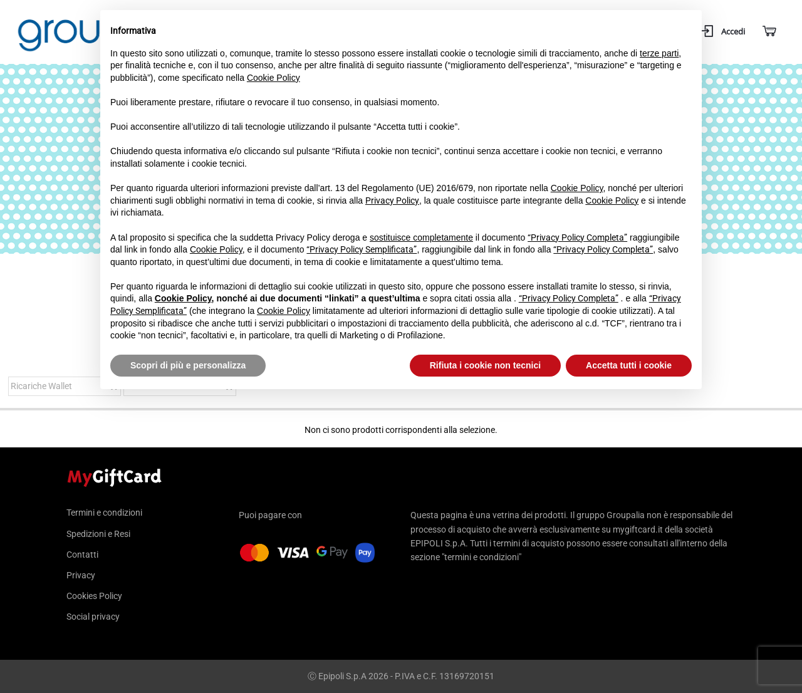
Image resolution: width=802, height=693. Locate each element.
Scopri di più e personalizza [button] (188, 365)
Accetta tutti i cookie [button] (629, 365)
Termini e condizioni (104, 513)
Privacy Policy (392, 200)
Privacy (80, 575)
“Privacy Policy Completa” (577, 237)
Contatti (82, 555)
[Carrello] (768, 31)
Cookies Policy (94, 596)
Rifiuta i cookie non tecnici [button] (485, 365)
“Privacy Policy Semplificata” (361, 249)
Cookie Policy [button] (273, 78)
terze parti (659, 53)
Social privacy (93, 617)
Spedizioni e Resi (98, 534)
